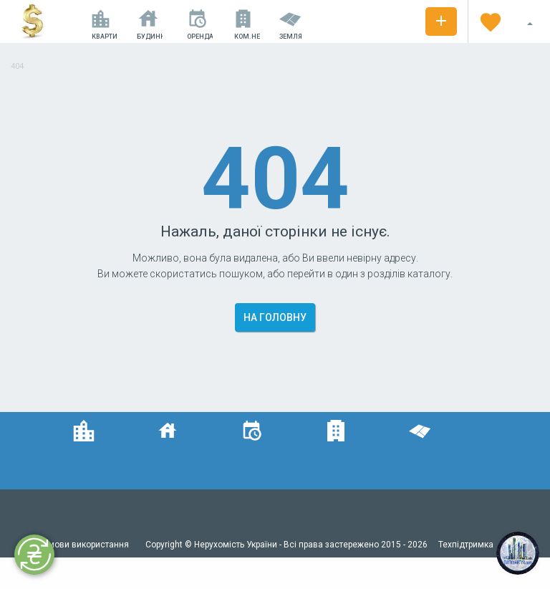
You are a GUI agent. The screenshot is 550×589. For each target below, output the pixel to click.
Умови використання (87, 545)
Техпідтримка (465, 545)
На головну (275, 317)
